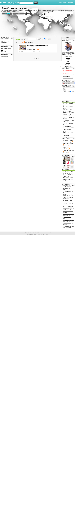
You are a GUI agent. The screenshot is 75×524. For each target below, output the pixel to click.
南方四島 (68, 171)
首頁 (2, 43)
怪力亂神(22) (65, 145)
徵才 (50, 232)
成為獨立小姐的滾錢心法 (68, 78)
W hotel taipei (66, 208)
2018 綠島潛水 (66, 135)
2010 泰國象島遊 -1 (67, 191)
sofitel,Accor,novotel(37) (68, 143)
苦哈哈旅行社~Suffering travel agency (14, 8)
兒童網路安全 (38, 232)
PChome (69, 2)
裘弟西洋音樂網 (4, 56)
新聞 (60, 2)
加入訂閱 (4, 51)
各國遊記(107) (66, 148)
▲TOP (43, 58)
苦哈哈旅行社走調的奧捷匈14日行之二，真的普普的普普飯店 (68, 205)
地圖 (68, 61)
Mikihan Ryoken (32, 49)
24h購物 (64, 2)
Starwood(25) (66, 147)
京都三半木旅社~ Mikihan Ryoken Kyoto (37, 45)
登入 (73, 2)
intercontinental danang (68, 177)
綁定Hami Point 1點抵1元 (68, 75)
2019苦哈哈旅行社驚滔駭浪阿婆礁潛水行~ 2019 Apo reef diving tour (68, 114)
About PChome (45, 232)
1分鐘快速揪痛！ (66, 76)
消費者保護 (32, 232)
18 (65, 180)
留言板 (68, 59)
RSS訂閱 (4, 48)
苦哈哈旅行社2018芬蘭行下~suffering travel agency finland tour (68, 125)
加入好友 (68, 63)
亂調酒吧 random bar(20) (68, 150)
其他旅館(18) (65, 152)
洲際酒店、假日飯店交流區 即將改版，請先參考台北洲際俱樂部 (68, 196)
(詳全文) (46, 47)
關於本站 (68, 58)
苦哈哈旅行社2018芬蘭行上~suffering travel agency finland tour (68, 129)
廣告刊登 (27, 232)
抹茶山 (64, 171)
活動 (5, 43)
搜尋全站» (30, 42)
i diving (69, 174)
